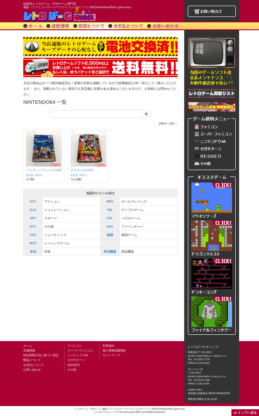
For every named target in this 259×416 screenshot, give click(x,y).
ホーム (27, 345)
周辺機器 (110, 251)
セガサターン (76, 360)
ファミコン (74, 345)
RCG (32, 243)
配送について (32, 360)
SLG (38, 174)
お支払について (33, 365)
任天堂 (29, 174)
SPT (33, 218)
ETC (33, 226)
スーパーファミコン (80, 350)
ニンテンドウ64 (77, 355)
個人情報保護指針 (114, 350)
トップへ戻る (245, 412)
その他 (71, 369)
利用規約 (108, 345)
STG (33, 234)
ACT (77, 170)
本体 (33, 251)
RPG (109, 201)
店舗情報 (29, 350)
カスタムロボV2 (76, 165)
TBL (110, 209)
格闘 (110, 234)
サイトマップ (111, 355)
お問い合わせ (32, 369)
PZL (110, 218)
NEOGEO (73, 365)
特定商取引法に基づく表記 (41, 355)
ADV (109, 226)
